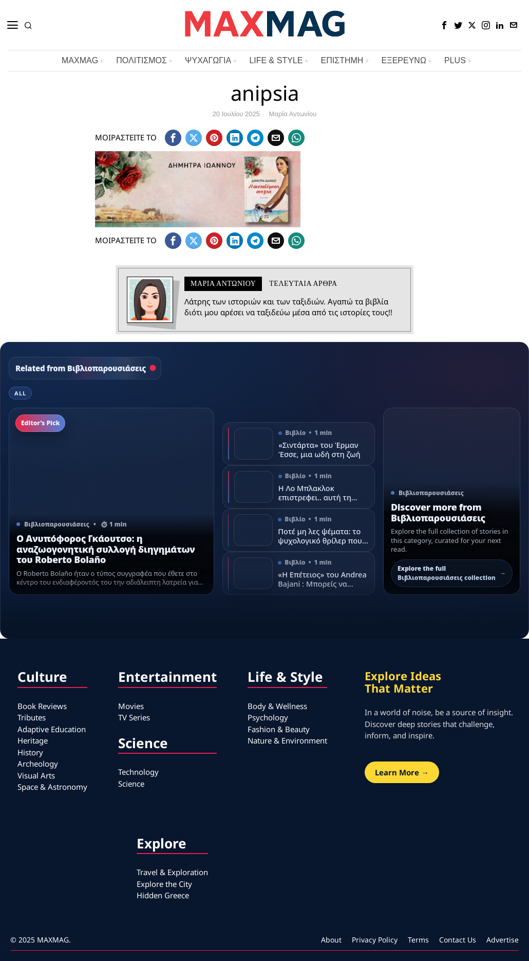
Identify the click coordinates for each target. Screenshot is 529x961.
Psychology (268, 717)
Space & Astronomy (52, 787)
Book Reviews (42, 706)
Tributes (31, 717)
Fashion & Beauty (279, 729)
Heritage (32, 740)
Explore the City (164, 884)
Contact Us (457, 940)
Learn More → (402, 772)
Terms (418, 940)
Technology (138, 772)
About (331, 940)
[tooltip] (444, 25)
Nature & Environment (287, 740)
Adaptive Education (51, 729)
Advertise (502, 940)
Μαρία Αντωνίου (293, 114)
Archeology (37, 763)
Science (131, 783)
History (30, 752)
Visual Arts (36, 775)
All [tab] (20, 393)
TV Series (134, 717)
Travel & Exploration (172, 872)
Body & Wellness (277, 706)
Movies (131, 706)
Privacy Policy (375, 940)
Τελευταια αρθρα (303, 283)
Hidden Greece (163, 895)
